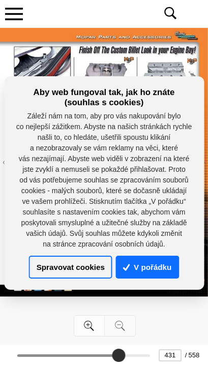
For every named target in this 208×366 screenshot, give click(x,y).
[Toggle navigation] (13, 13)
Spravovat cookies (71, 267)
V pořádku (147, 267)
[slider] (118, 355)
